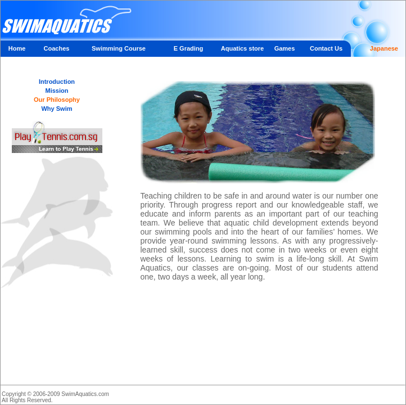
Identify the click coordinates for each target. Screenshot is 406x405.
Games (284, 48)
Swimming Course (119, 48)
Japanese (384, 48)
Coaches (57, 48)
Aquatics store (242, 48)
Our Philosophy (57, 99)
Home (17, 48)
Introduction (57, 81)
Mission (57, 90)
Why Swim (56, 108)
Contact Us (326, 48)
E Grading (189, 48)
